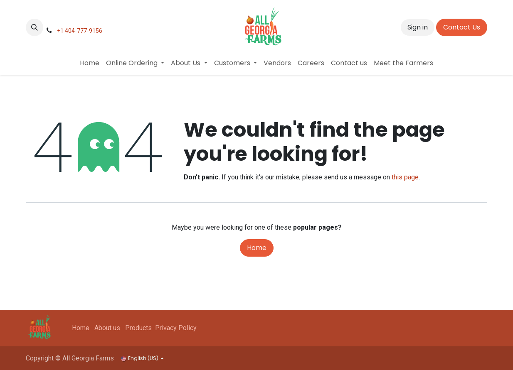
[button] (34, 27)
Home (256, 247)
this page (405, 177)
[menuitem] (89, 63)
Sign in (417, 27)
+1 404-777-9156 (79, 30)
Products (138, 328)
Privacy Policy (176, 328)
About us (107, 328)
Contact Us (461, 27)
